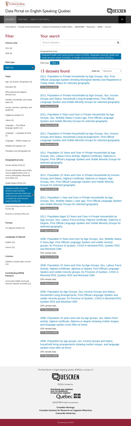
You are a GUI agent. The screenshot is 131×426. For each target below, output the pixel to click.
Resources (91, 27)
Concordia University (65, 413)
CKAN (71, 422)
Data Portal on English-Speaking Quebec (38, 11)
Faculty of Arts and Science (29, 27)
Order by (95, 71)
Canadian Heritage (66, 407)
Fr (122, 19)
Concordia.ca (10, 27)
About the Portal (39, 19)
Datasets (10, 19)
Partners (22, 19)
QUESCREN (79, 27)
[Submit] (118, 42)
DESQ (100, 27)
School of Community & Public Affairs (57, 27)
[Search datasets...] (77, 42)
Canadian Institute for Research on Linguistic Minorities (65, 410)
